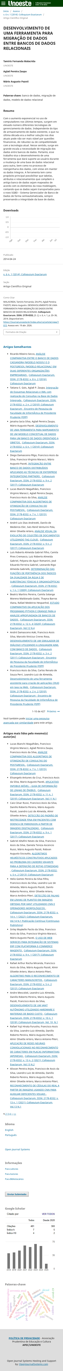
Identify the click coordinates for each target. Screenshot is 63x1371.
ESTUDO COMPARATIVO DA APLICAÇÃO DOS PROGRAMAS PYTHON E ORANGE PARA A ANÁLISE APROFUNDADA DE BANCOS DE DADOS (34, 611)
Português (11, 1135)
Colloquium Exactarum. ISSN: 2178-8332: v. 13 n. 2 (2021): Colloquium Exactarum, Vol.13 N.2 (34, 1060)
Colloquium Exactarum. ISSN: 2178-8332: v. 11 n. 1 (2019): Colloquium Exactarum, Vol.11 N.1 (33, 794)
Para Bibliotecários (14, 1179)
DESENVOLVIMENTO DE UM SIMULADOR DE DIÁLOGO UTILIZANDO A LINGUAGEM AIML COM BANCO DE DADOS (34, 645)
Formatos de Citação (16, 332)
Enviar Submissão (16, 1194)
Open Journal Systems (17, 1149)
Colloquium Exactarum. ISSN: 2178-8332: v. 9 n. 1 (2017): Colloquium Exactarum (32, 832)
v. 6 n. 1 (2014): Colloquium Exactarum (22, 14)
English (9, 1130)
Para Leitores (11, 1168)
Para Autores (11, 1173)
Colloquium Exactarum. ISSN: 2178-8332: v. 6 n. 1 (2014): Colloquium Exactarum (32, 447)
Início (6, 11)
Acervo (16, 11)
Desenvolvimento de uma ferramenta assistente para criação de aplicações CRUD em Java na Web (34, 683)
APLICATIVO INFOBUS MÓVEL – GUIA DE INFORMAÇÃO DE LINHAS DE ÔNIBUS (34, 786)
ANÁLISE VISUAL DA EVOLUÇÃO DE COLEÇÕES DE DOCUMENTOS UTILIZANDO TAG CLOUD (35, 535)
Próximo (51, 711)
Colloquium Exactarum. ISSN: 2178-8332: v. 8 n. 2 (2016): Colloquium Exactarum (32, 379)
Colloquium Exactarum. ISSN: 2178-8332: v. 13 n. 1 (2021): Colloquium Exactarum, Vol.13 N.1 (34, 1102)
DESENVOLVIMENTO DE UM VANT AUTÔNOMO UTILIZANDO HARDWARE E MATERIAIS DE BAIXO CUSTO (32, 1009)
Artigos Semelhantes (17, 347)
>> (14, 1114)
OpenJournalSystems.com (33, 1364)
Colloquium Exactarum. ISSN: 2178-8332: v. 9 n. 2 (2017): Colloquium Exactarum (32, 480)
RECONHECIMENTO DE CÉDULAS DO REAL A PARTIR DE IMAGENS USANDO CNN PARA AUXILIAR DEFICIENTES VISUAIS (34, 1090)
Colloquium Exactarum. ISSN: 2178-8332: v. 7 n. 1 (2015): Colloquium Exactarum (31, 514)
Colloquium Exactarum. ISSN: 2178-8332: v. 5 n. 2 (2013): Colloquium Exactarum (33, 984)
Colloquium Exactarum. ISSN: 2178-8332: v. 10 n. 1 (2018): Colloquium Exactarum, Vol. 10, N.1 (34, 1018)
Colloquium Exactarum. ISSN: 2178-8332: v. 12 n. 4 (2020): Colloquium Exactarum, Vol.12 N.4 (32, 624)
